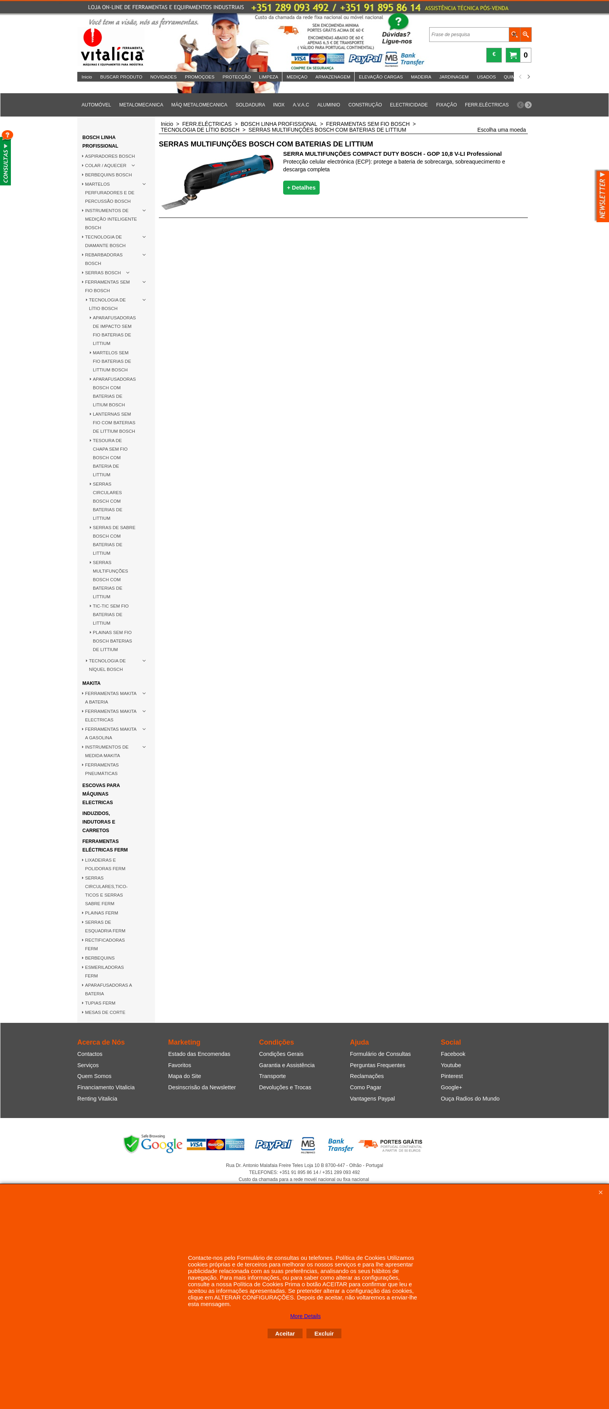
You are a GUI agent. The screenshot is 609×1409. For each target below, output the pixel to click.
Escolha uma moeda (501, 130)
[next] (528, 76)
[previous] (520, 76)
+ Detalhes (301, 188)
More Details (305, 1316)
